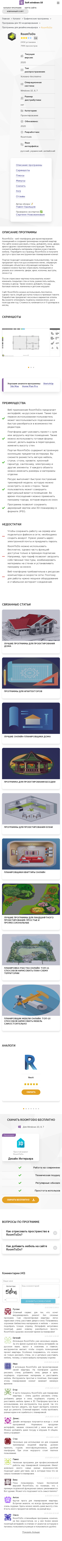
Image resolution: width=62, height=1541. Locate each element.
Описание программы (29, 165)
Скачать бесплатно (18, 1200)
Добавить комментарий (38, 1301)
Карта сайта (30, 8)
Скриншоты (23, 170)
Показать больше (31, 1532)
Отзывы (20, 196)
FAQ (18, 191)
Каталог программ (12, 8)
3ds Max (14, 386)
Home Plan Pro (30, 386)
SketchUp (48, 383)
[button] (28, 367)
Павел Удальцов (25, 206)
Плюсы (20, 175)
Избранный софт (15, 11)
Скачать (21, 185)
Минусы (20, 180)
